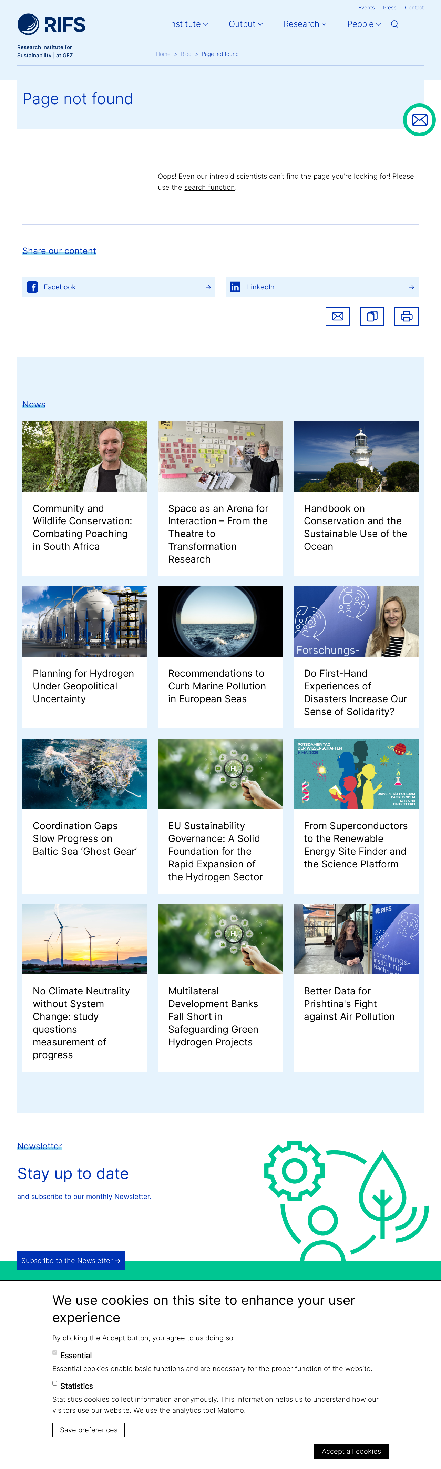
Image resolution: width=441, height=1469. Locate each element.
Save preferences (88, 1430)
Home (163, 54)
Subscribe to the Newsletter (67, 1261)
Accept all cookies (351, 1451)
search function (209, 187)
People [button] (360, 24)
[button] (372, 316)
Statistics (76, 1386)
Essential (76, 1355)
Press (390, 7)
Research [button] (301, 24)
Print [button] (406, 316)
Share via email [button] (338, 316)
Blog (186, 54)
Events (366, 7)
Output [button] (242, 24)
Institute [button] (185, 24)
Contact (414, 7)
